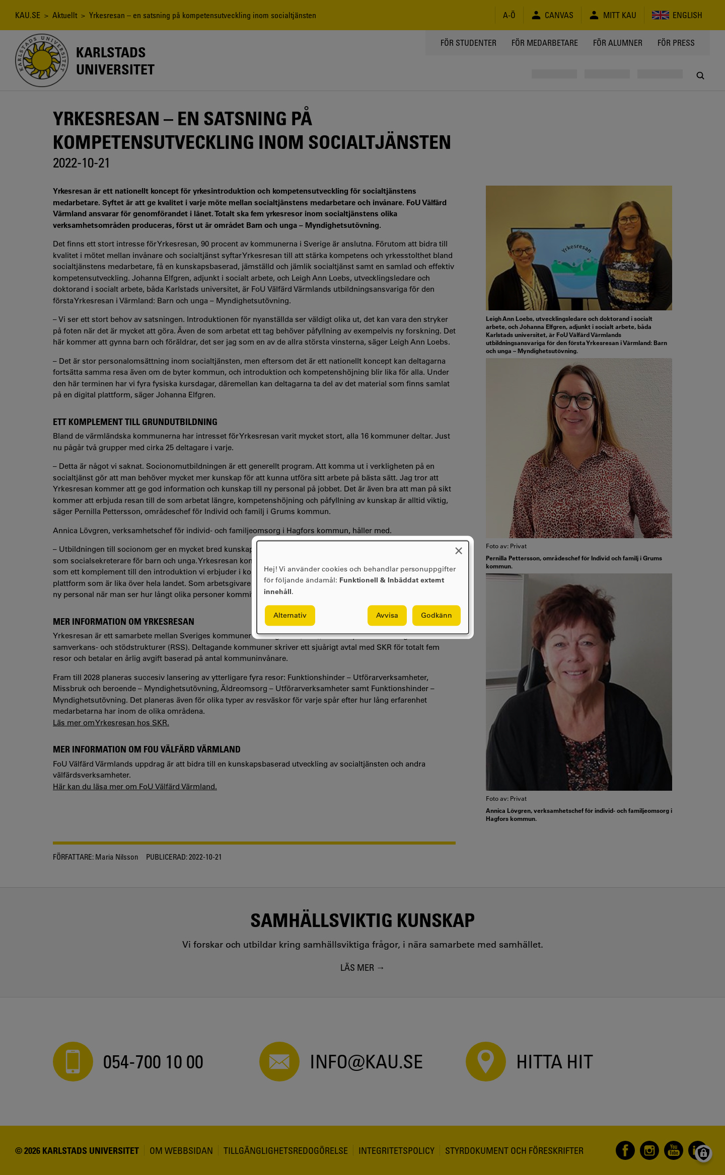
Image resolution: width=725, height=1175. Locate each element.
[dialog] (363, 587)
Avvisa (387, 615)
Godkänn (436, 615)
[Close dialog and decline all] (459, 547)
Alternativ (290, 615)
